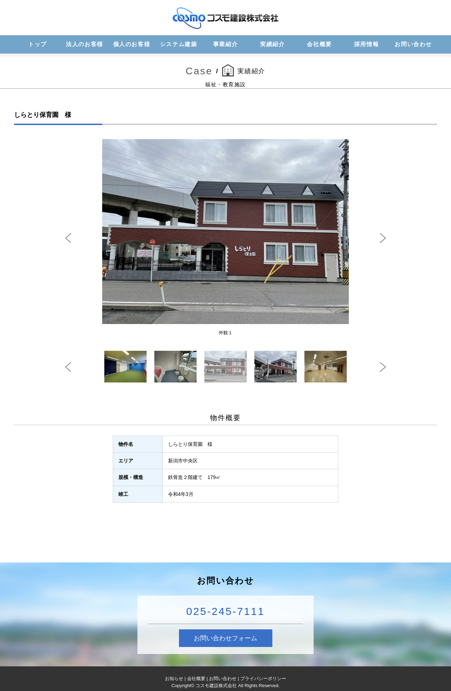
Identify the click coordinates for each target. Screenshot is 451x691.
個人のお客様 (131, 44)
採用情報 (366, 44)
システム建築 (178, 44)
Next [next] (383, 238)
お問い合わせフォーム (225, 638)
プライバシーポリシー (263, 678)
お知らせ (174, 678)
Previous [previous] (68, 238)
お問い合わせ (413, 44)
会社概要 (319, 44)
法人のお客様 (84, 44)
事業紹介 (225, 44)
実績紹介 (272, 44)
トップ (37, 44)
